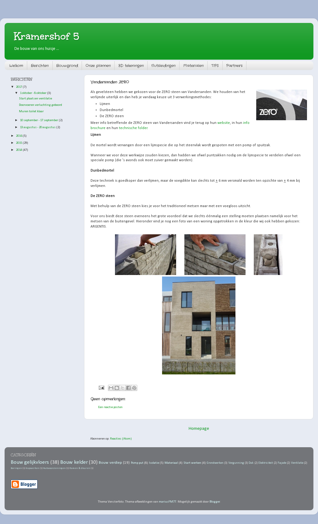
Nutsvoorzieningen (54, 468)
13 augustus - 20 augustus (38, 127)
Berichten (40, 65)
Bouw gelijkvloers (30, 462)
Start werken (192, 463)
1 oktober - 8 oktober (33, 93)
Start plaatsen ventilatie (35, 98)
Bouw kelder (73, 462)
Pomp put (137, 463)
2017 (19, 87)
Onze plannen (98, 65)
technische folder (132, 128)
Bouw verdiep (110, 463)
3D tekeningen (131, 65)
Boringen (16, 468)
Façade (282, 463)
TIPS (215, 65)
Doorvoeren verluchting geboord (40, 105)
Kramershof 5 (46, 36)
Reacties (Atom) (121, 438)
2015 (19, 143)
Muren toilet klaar (31, 111)
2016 (19, 136)
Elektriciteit (265, 463)
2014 (19, 150)
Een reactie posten (110, 407)
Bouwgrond (67, 65)
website (223, 123)
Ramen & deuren (79, 468)
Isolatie (154, 463)
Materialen (193, 65)
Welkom (16, 65)
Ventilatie (297, 463)
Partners (234, 65)
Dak (251, 463)
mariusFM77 (167, 502)
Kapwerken (32, 468)
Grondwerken (215, 463)
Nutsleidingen (163, 65)
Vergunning (236, 463)
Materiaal (171, 463)
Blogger (214, 502)
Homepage (199, 428)
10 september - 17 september (39, 120)
